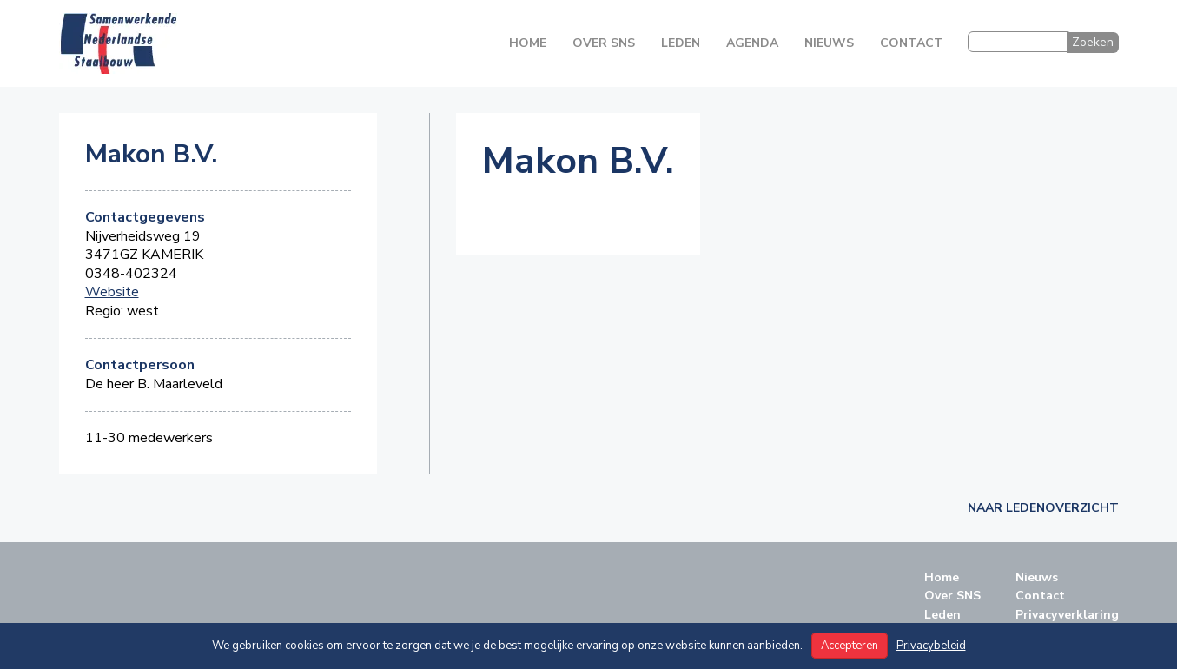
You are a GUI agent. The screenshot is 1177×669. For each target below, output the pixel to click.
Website (112, 292)
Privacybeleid (931, 645)
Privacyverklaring (1067, 614)
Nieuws (829, 43)
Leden (680, 43)
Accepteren (849, 645)
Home (527, 43)
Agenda (752, 43)
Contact (911, 43)
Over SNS (603, 43)
